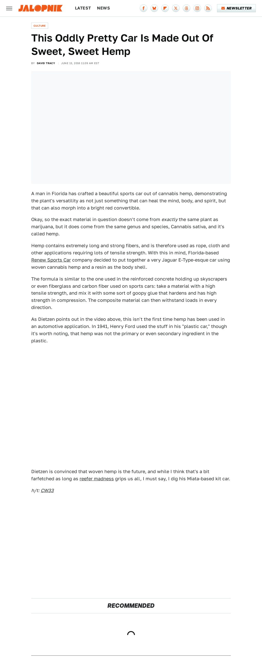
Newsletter (236, 8)
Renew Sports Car (51, 260)
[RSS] (208, 8)
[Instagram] (197, 8)
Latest (83, 8)
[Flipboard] (165, 8)
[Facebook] (143, 8)
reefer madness (97, 478)
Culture (40, 25)
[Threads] (186, 8)
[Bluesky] (154, 8)
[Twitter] (176, 8)
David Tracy (46, 63)
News (103, 8)
